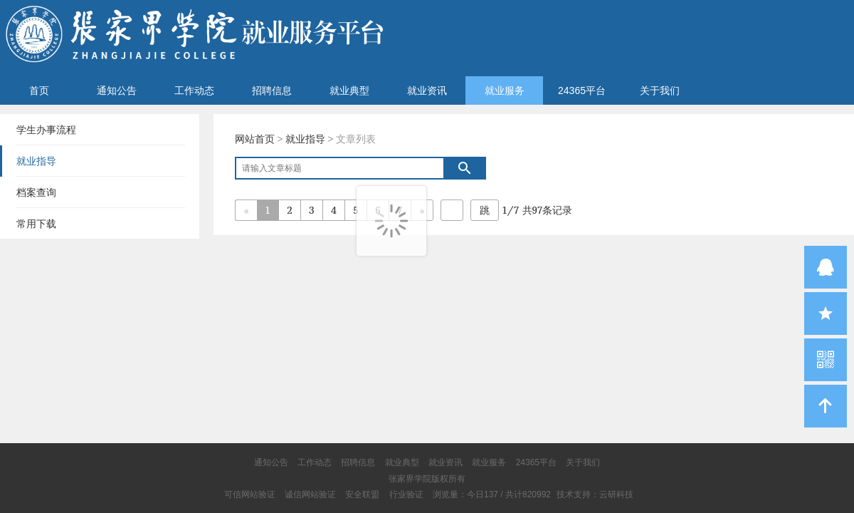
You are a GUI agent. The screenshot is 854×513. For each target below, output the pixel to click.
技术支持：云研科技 (595, 494)
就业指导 (305, 139)
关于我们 (660, 90)
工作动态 (194, 90)
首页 (39, 90)
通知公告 (117, 90)
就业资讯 (427, 90)
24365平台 (582, 90)
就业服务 (504, 90)
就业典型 (349, 90)
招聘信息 (272, 90)
